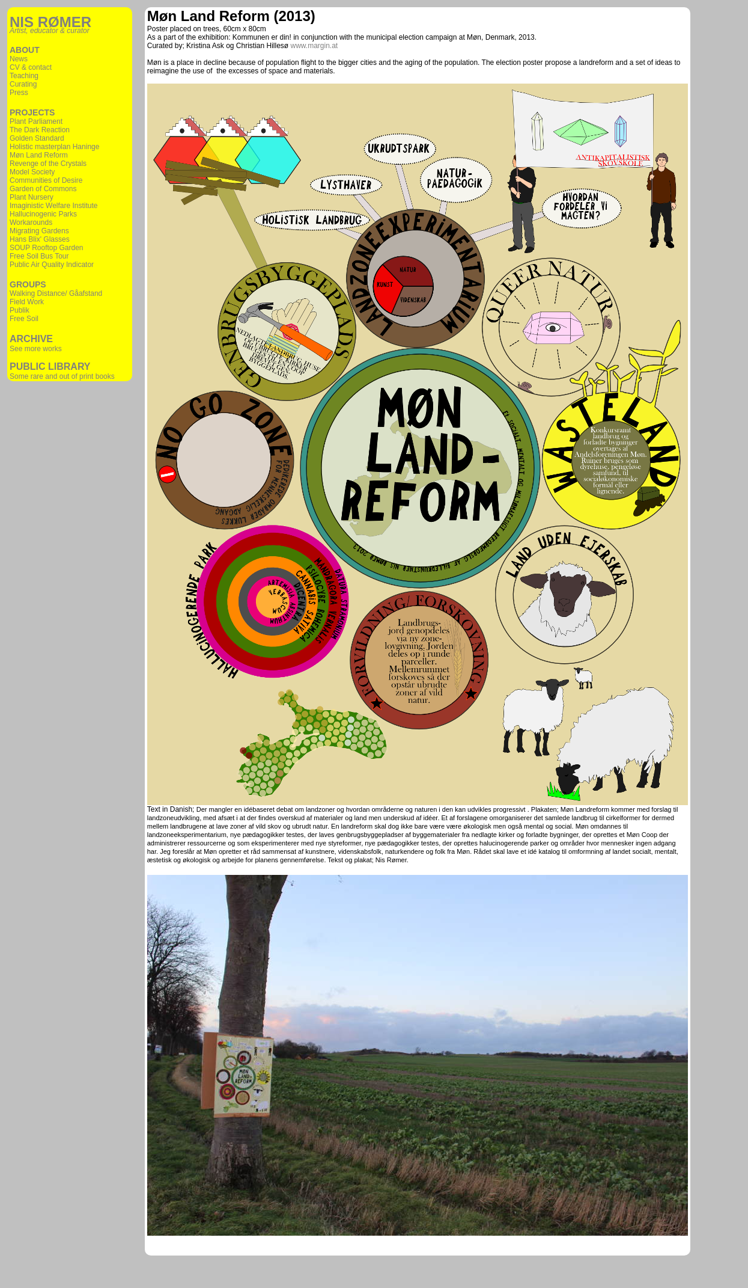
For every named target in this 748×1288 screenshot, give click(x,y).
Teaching (24, 76)
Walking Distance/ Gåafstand (56, 293)
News (19, 59)
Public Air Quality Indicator (52, 264)
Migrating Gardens (39, 231)
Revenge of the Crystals (48, 163)
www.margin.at (314, 45)
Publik (19, 310)
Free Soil (24, 318)
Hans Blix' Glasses (40, 239)
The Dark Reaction (40, 130)
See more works (36, 349)
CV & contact (31, 67)
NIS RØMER (50, 22)
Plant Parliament (36, 121)
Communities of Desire (46, 180)
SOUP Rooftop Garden (47, 248)
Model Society (32, 172)
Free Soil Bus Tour (39, 256)
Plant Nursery (31, 197)
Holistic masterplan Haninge (54, 147)
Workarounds (31, 222)
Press (19, 92)
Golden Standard (37, 138)
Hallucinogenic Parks (43, 214)
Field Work (27, 302)
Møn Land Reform (39, 155)
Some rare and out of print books (62, 376)
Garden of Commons (43, 189)
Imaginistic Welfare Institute (54, 205)
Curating (23, 84)
